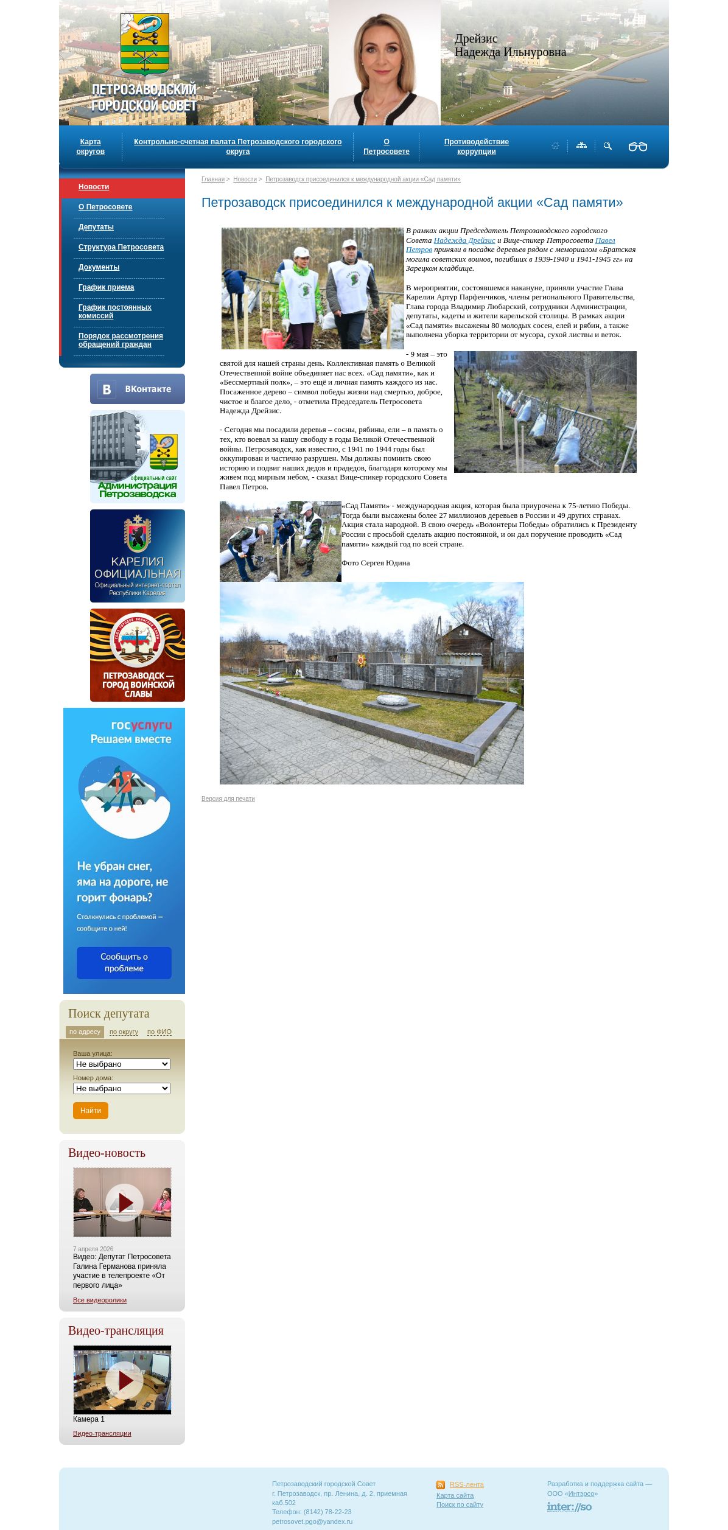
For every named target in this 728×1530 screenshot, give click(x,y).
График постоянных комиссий (115, 311)
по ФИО (159, 1031)
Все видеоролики (100, 1300)
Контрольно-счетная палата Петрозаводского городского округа (237, 147)
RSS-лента (467, 1484)
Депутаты (96, 227)
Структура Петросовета (121, 247)
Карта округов (90, 147)
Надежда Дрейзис (464, 240)
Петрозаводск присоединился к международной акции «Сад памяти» (363, 179)
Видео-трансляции (102, 1433)
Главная (213, 179)
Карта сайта (455, 1495)
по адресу (84, 1031)
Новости (94, 187)
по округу (124, 1031)
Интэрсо (582, 1493)
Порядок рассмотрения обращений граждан (121, 340)
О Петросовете (386, 147)
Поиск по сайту (459, 1504)
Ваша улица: (93, 1053)
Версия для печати (228, 798)
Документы (99, 267)
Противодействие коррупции (476, 147)
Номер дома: (93, 1077)
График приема (106, 287)
